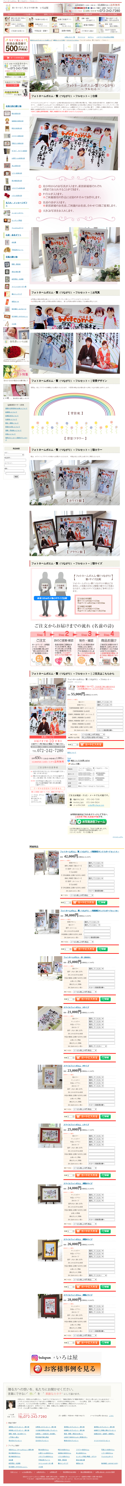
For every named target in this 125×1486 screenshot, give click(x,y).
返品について (71, 752)
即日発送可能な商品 (42, 1437)
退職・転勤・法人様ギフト (17, 1434)
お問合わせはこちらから (62, 1481)
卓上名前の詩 (12, 166)
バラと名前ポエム (64, 1456)
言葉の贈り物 (11, 257)
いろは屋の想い (27, 1472)
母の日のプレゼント (15, 1440)
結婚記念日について (12, 416)
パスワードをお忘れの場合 (105, 37)
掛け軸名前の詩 (12, 181)
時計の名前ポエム (64, 1450)
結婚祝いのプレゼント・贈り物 (74, 1430)
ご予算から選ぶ (14, 1437)
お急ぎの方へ (41, 1472)
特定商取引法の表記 (69, 1472)
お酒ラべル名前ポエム (45, 1453)
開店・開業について (12, 423)
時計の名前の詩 (12, 128)
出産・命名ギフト (13, 235)
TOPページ (12, 14)
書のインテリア (12, 294)
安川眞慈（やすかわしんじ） (18, 1467)
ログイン (91, 37)
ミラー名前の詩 (12, 173)
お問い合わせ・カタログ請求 (105, 1472)
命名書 (9, 242)
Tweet (69, 758)
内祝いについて (10, 434)
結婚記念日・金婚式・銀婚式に (104, 1434)
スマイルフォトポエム (73, 40)
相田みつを (11, 301)
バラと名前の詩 (17, 195)
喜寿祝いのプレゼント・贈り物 (74, 1427)
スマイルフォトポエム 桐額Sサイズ (77, 1184)
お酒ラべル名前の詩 (14, 158)
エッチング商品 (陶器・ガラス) (86, 1456)
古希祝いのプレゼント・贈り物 (46, 1427)
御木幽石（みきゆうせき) (109, 1463)
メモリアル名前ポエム (45, 1456)
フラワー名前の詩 (13, 136)
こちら (111, 1416)
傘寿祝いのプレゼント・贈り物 (104, 1427)
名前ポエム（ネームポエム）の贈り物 (21, 1450)
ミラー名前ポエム (107, 1453)
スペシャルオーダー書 (14, 286)
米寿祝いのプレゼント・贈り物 (19, 1430)
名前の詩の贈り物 (13, 106)
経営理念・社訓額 (13, 279)
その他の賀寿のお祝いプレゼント (46, 1430)
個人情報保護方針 (87, 1472)
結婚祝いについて (11, 412)
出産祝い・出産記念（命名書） (46, 1434)
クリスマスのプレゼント (102, 1440)
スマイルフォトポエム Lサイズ (76, 1125)
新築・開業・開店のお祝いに (73, 1434)
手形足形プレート (13, 250)
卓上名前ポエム (81, 1453)
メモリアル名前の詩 (14, 188)
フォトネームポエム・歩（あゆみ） (77, 957)
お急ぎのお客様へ (69, 14)
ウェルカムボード (13, 228)
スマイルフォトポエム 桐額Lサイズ (77, 1295)
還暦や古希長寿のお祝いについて (16, 408)
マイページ (81, 37)
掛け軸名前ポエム (14, 1456)
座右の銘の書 (12, 272)
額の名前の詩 (12, 113)
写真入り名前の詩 (13, 143)
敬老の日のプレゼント (71, 1440)
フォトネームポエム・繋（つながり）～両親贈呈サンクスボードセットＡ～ (89, 852)
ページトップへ (118, 837)
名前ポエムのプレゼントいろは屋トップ (41, 40)
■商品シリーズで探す (59, 40)
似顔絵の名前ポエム (64, 1453)
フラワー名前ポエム (82, 1450)
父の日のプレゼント (42, 1440)
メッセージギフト (13, 213)
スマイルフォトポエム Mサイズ (76, 1066)
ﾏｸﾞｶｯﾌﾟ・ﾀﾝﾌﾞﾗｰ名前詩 (15, 151)
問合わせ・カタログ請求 (108, 14)
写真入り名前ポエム (108, 1450)
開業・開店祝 (12, 264)
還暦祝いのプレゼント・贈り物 (19, 1427)
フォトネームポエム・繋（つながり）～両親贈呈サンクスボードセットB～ (89, 911)
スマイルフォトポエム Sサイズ (76, 1007)
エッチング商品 (12, 220)
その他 (9, 324)
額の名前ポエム (43, 1450)
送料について (48, 14)
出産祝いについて (11, 419)
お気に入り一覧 (70, 37)
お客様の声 (88, 14)
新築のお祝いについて (12, 427)
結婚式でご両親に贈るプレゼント (105, 1430)
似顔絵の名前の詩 (13, 121)
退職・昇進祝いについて (13, 430)
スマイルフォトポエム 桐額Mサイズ (77, 1239)
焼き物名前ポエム (14, 1453)
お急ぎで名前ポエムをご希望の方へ (75, 1437)
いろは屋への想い (30, 14)
